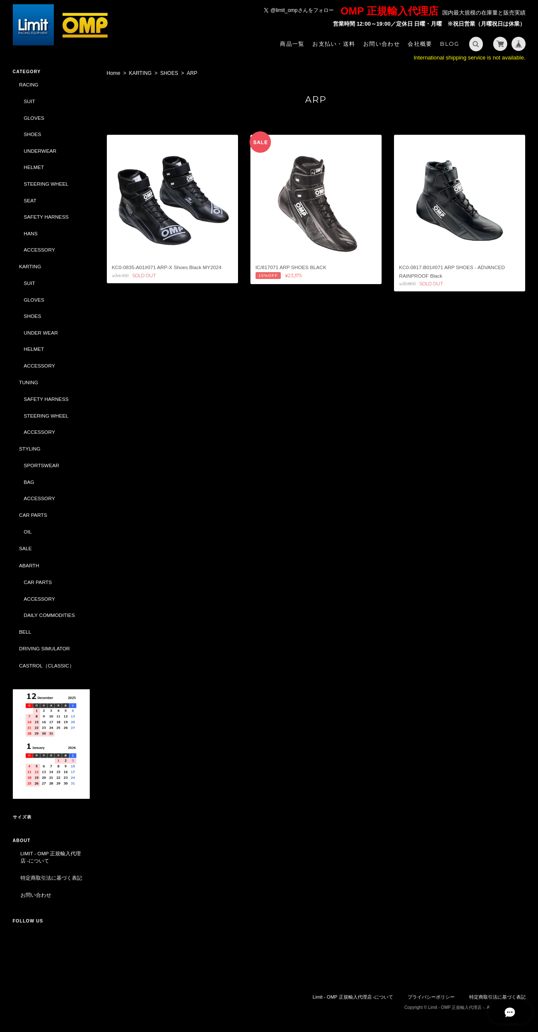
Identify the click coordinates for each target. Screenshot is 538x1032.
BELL (25, 632)
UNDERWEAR (40, 151)
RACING (28, 84)
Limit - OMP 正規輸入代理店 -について (51, 857)
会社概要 (420, 43)
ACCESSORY (39, 249)
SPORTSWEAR (41, 465)
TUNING (28, 382)
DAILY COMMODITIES (49, 615)
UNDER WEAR (41, 332)
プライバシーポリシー (431, 996)
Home (114, 73)
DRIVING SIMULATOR (44, 648)
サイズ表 (22, 817)
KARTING (140, 73)
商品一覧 (292, 43)
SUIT (29, 101)
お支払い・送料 (333, 43)
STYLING (30, 448)
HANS (31, 233)
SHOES (169, 73)
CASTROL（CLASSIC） (46, 665)
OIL (28, 531)
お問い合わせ (381, 43)
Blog (449, 43)
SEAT (30, 200)
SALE (25, 548)
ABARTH (29, 565)
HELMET (34, 167)
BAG (29, 482)
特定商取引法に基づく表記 (51, 878)
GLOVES (34, 118)
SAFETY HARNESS (46, 216)
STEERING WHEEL (46, 184)
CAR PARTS (33, 515)
